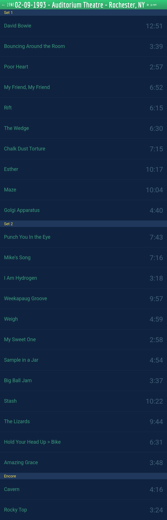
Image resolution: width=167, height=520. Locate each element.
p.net (154, 4)
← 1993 (8, 4)
